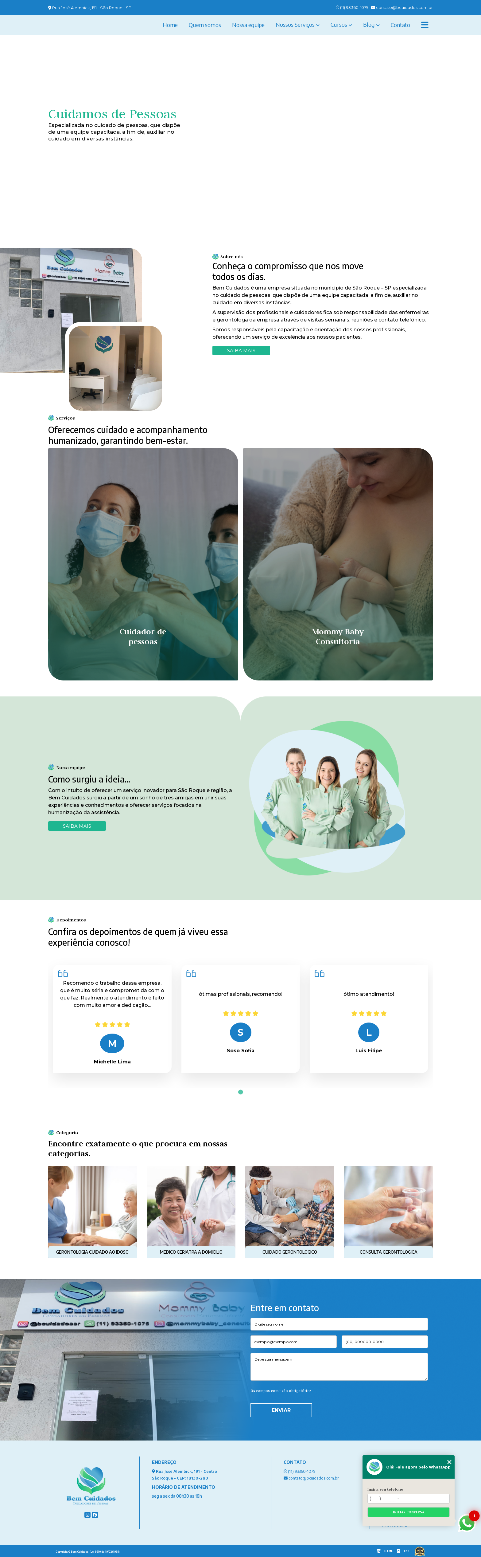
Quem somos (205, 24)
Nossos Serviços (295, 24)
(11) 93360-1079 (352, 7)
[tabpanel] (112, 1019)
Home (170, 24)
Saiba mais (241, 350)
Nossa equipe (248, 24)
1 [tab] (241, 1092)
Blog (369, 24)
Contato (400, 24)
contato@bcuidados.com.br (402, 7)
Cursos (339, 24)
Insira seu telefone (385, 1489)
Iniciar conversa (408, 1512)
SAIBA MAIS (77, 826)
